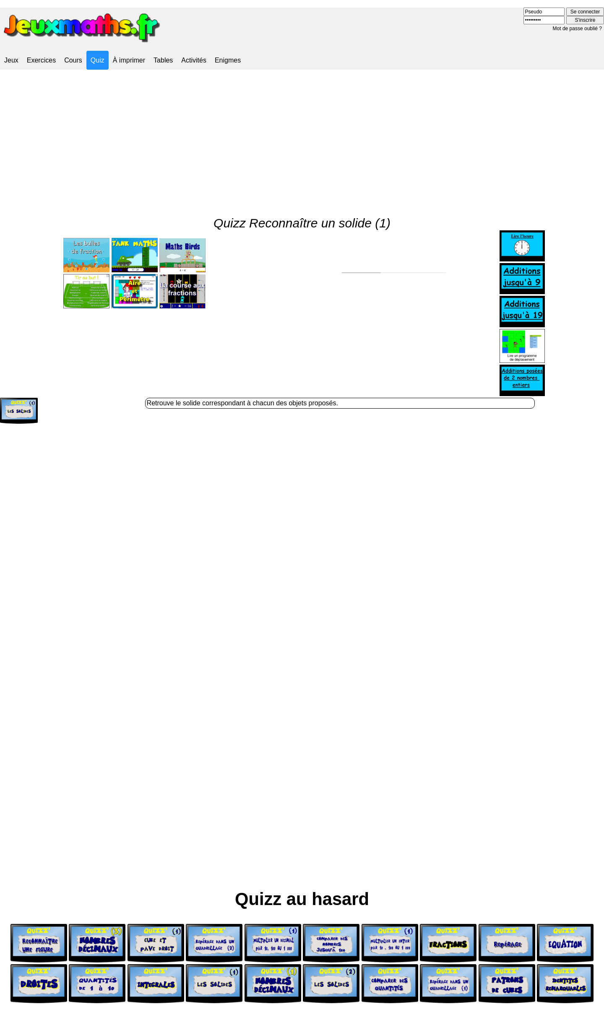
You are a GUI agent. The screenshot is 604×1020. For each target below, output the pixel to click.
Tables (163, 60)
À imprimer (129, 60)
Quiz (97, 60)
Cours (73, 60)
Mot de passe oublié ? (577, 28)
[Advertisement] (302, 136)
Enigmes (228, 60)
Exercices (41, 60)
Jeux (11, 60)
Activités (193, 60)
